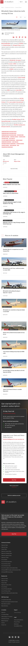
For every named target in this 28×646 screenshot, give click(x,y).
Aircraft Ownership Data (6, 561)
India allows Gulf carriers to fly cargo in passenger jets (14, 213)
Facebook (19, 37)
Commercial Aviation (9, 7)
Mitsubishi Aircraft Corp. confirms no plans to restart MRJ (13, 269)
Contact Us (3, 624)
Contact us (14, 487)
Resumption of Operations (7, 147)
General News (18, 7)
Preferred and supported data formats (9, 601)
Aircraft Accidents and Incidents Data (9, 567)
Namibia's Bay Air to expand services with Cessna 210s (13, 250)
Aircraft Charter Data (6, 565)
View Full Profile (14, 168)
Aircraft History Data (5, 563)
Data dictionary (4, 605)
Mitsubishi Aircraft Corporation (9, 143)
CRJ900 (11, 69)
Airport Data (4, 549)
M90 (8, 90)
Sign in (21, 1)
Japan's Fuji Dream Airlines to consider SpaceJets (12, 390)
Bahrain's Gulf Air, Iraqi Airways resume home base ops (14, 223)
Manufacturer (6, 161)
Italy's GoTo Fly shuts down (10, 193)
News (2, 7)
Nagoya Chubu (22, 136)
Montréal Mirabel (5, 43)
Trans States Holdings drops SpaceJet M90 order (13, 352)
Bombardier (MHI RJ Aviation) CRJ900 (9, 135)
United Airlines (6, 45)
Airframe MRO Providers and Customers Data (11, 569)
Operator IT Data (5, 557)
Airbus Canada (21, 77)
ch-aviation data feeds (6, 599)
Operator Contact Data (6, 551)
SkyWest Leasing (18, 124)
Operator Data (4, 547)
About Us (3, 612)
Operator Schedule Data (6, 553)
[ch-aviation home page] (6, 1)
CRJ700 (21, 98)
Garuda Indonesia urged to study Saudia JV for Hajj (12, 202)
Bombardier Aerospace (15, 60)
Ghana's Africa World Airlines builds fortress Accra (14, 333)
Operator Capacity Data (6, 555)
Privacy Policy (17, 621)
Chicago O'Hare (17, 45)
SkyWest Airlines (16, 119)
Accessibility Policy (18, 626)
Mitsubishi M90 (20, 135)
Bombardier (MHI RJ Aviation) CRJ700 (9, 133)
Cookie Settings (17, 612)
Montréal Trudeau (14, 136)
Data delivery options (5, 603)
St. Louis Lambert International (15, 102)
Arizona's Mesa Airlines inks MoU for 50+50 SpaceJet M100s (13, 371)
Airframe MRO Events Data (7, 572)
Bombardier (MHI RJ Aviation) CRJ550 (9, 131)
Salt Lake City (12, 138)
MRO (18, 145)
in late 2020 (19, 90)
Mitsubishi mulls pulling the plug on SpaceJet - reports (11, 291)
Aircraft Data (4, 559)
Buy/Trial (14, 480)
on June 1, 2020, (12, 63)
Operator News (4, 545)
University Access (5, 618)
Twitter (12, 637)
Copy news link (22, 37)
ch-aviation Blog (4, 614)
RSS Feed (25, 37)
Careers (3, 622)
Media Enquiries (4, 620)
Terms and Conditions (18, 619)
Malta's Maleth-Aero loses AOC (11, 184)
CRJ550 (21, 43)
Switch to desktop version (14, 495)
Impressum (16, 624)
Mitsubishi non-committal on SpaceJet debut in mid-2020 (14, 310)
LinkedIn (13, 37)
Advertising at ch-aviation (6, 616)
